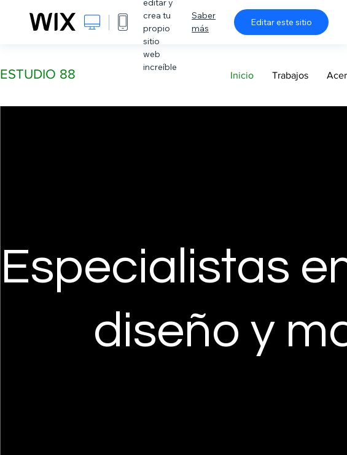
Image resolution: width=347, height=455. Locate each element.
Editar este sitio (281, 22)
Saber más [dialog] (204, 22)
